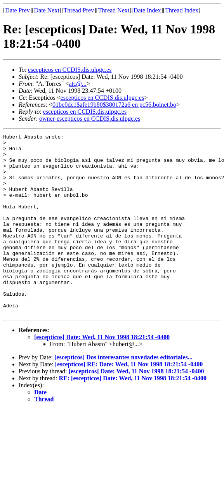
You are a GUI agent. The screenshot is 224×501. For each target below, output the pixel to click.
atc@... (77, 83)
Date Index (147, 10)
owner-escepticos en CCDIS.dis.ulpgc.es (90, 118)
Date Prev (17, 10)
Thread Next (113, 10)
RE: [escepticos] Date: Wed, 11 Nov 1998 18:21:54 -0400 (133, 414)
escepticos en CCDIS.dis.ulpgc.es (70, 69)
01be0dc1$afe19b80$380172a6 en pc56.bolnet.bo (114, 104)
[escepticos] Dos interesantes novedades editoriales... (123, 393)
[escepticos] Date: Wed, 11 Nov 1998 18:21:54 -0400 (102, 373)
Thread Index (181, 10)
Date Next (46, 10)
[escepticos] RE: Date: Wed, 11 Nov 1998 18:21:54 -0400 (129, 400)
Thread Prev (78, 10)
